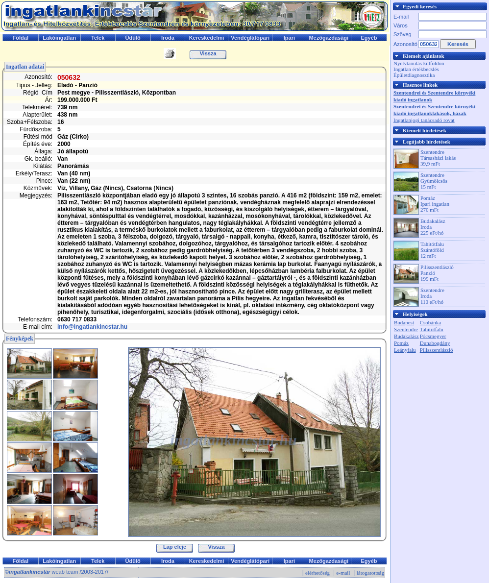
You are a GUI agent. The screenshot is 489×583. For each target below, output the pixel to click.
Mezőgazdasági (328, 38)
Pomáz (401, 343)
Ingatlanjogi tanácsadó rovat (424, 120)
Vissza (207, 53)
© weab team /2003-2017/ (56, 572)
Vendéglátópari (250, 38)
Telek (97, 38)
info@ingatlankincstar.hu (92, 326)
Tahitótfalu (431, 329)
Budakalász (406, 336)
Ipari (289, 38)
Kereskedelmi (206, 38)
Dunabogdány (435, 343)
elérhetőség (317, 573)
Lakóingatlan (59, 38)
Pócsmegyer (433, 336)
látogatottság (370, 573)
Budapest (404, 322)
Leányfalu (405, 350)
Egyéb (369, 38)
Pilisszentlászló (436, 350)
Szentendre (406, 329)
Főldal (20, 38)
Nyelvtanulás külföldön (418, 63)
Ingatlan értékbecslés (416, 69)
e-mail (343, 573)
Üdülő (132, 38)
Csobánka (430, 322)
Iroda (167, 38)
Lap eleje (174, 547)
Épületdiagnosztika (414, 75)
